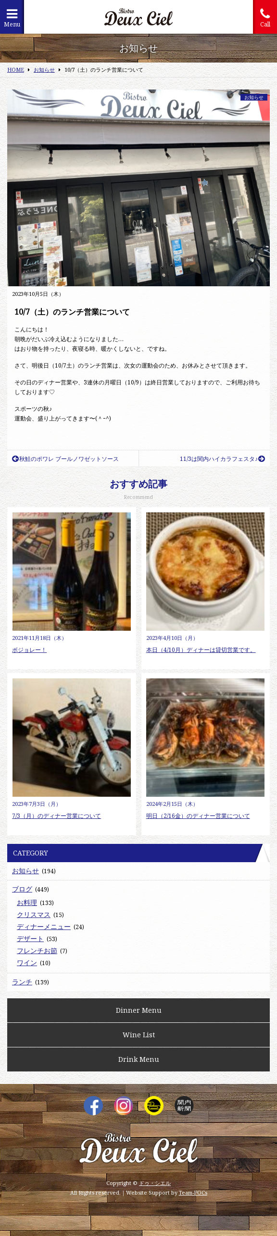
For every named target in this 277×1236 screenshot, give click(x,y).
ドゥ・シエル (155, 1182)
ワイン (27, 962)
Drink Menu (138, 1059)
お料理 (27, 902)
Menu (12, 18)
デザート (30, 938)
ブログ (22, 888)
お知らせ (254, 97)
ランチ (22, 981)
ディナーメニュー (44, 926)
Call (265, 18)
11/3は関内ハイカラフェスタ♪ (222, 459)
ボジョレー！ (29, 650)
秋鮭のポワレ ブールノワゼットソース (65, 459)
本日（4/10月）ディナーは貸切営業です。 (201, 650)
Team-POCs (193, 1192)
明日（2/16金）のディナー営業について (198, 816)
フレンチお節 (37, 950)
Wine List (139, 1034)
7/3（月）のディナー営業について (56, 816)
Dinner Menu (139, 1010)
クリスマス (33, 914)
